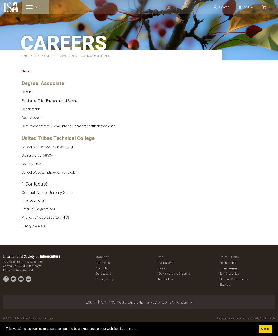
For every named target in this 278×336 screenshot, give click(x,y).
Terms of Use (166, 279)
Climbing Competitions (233, 279)
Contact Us (103, 262)
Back (25, 71)
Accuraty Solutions (260, 318)
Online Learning (228, 268)
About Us (101, 268)
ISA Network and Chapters (174, 273)
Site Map (224, 284)
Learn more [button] (128, 328)
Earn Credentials (229, 273)
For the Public (227, 262)
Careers (162, 268)
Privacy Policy (104, 279)
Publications (165, 262)
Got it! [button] (265, 328)
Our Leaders (103, 273)
